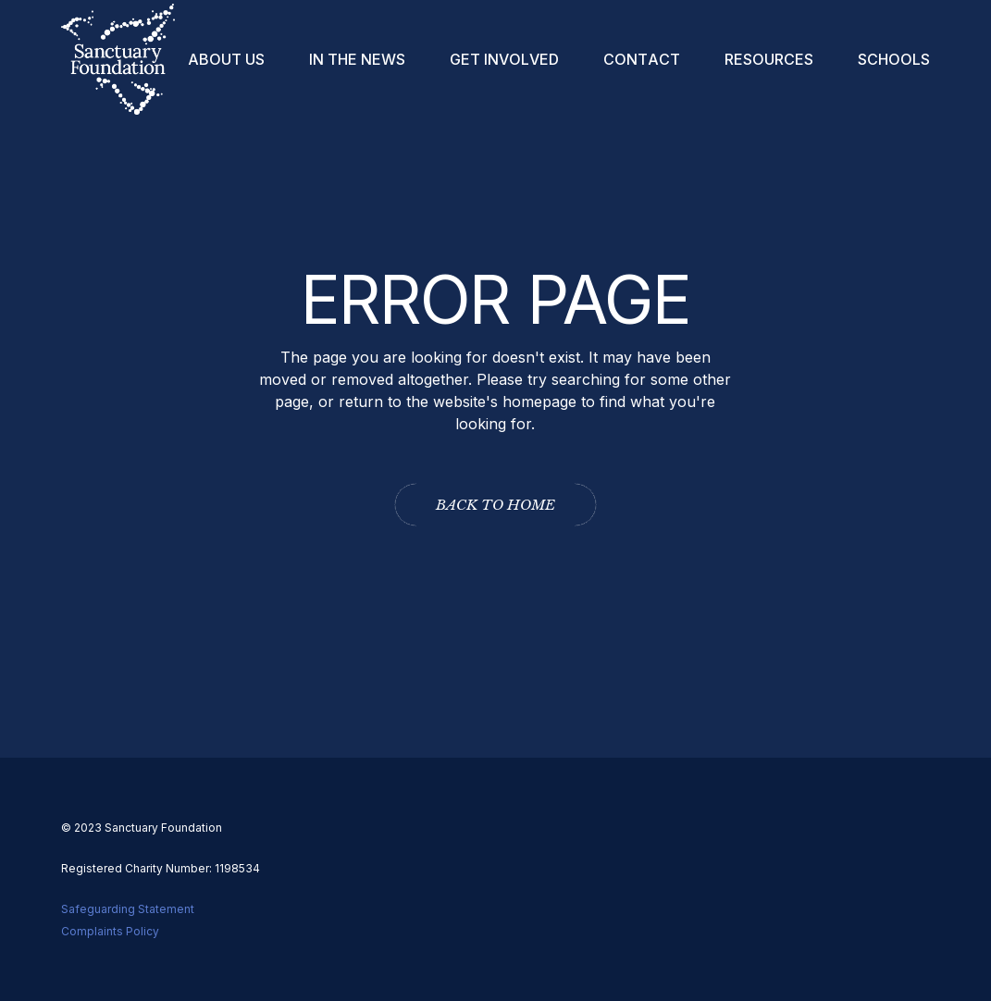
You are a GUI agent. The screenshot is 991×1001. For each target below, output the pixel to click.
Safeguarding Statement (127, 909)
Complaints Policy (110, 931)
